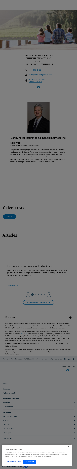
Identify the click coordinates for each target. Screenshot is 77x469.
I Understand (30, 461)
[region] (37, 455)
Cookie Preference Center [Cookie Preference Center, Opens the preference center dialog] (13, 461)
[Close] (68, 446)
